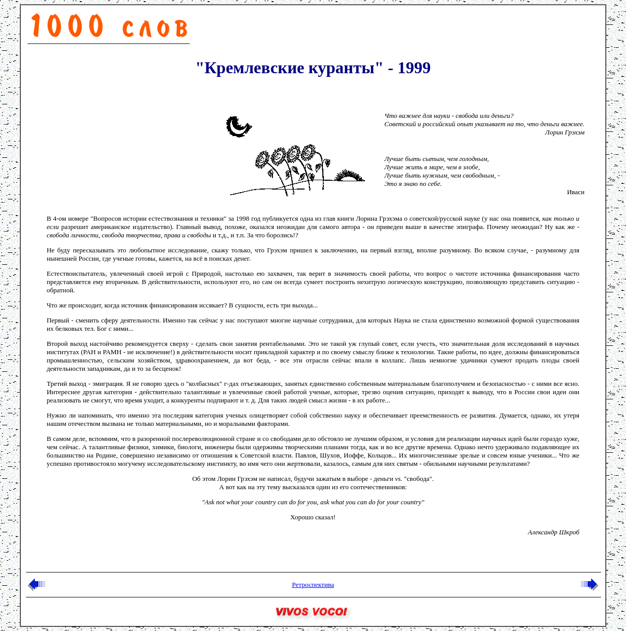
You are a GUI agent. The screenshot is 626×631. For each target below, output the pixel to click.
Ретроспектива (313, 584)
